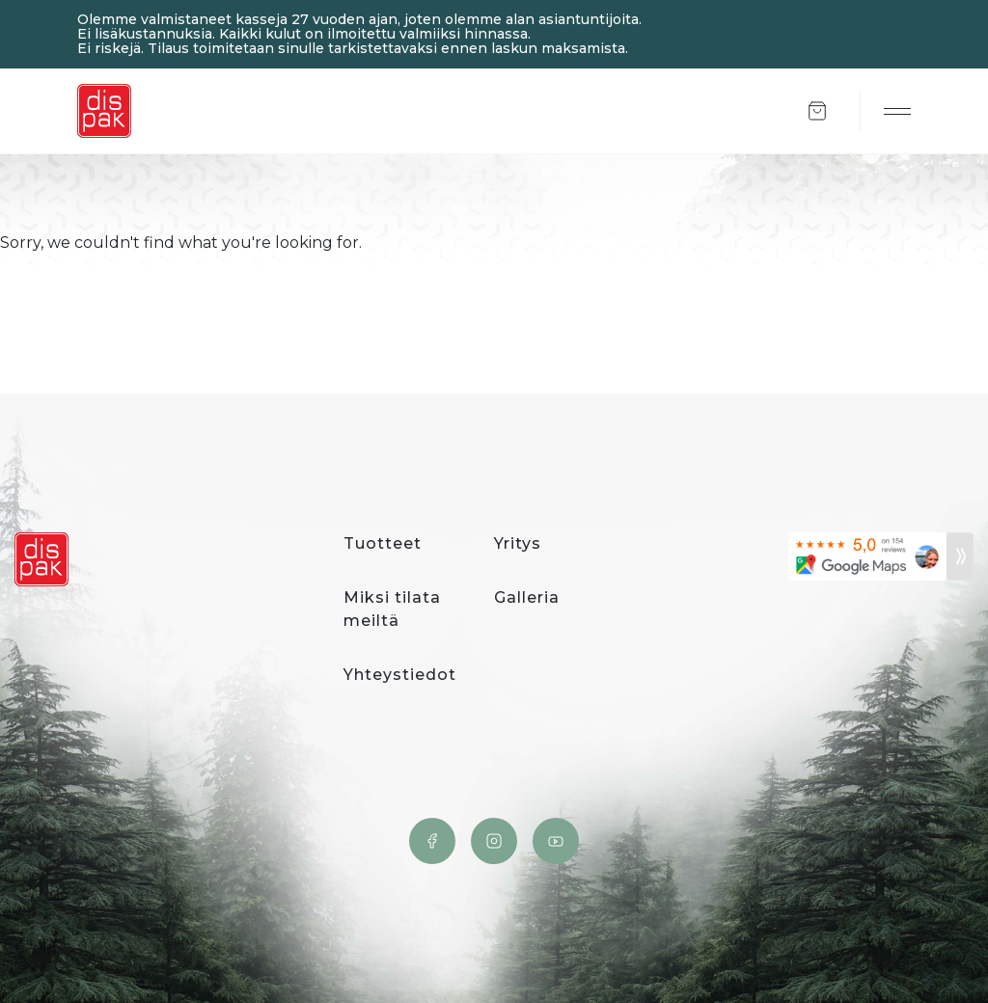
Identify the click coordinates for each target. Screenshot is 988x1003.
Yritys (517, 543)
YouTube (556, 841)
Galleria (527, 597)
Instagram (494, 841)
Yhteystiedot (399, 674)
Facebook (432, 841)
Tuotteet (382, 543)
